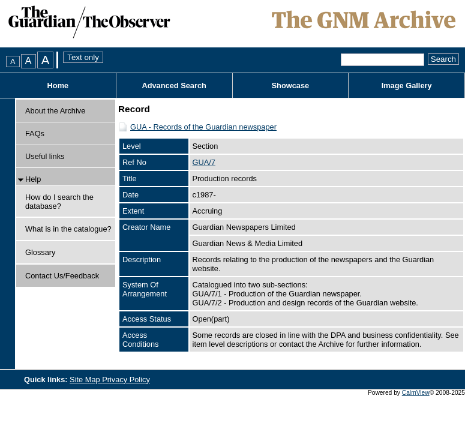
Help (33, 179)
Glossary (40, 252)
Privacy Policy (126, 379)
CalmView (416, 392)
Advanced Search (174, 85)
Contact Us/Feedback (62, 275)
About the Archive (55, 110)
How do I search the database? (59, 202)
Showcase (291, 85)
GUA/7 (204, 162)
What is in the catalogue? (68, 228)
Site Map (86, 379)
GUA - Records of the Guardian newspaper (203, 126)
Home (58, 85)
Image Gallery (407, 85)
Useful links (44, 156)
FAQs (34, 133)
